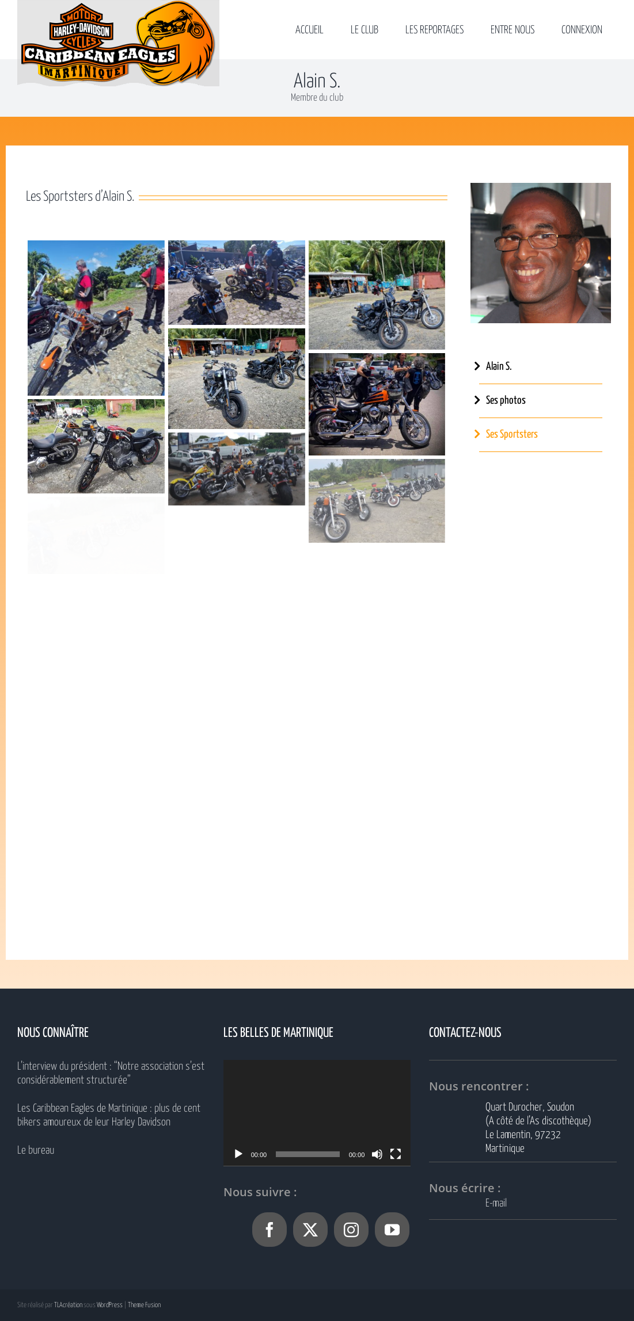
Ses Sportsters (512, 434)
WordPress (110, 1305)
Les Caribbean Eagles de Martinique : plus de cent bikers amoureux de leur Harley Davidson (108, 1115)
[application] (317, 1112)
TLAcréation (68, 1305)
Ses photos (506, 400)
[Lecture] (238, 1154)
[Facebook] (269, 1229)
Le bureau (35, 1150)
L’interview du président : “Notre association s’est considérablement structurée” (110, 1073)
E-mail (496, 1203)
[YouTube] (392, 1229)
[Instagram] (351, 1229)
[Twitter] (310, 1229)
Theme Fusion (144, 1305)
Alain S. (499, 366)
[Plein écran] (395, 1154)
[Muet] (377, 1154)
